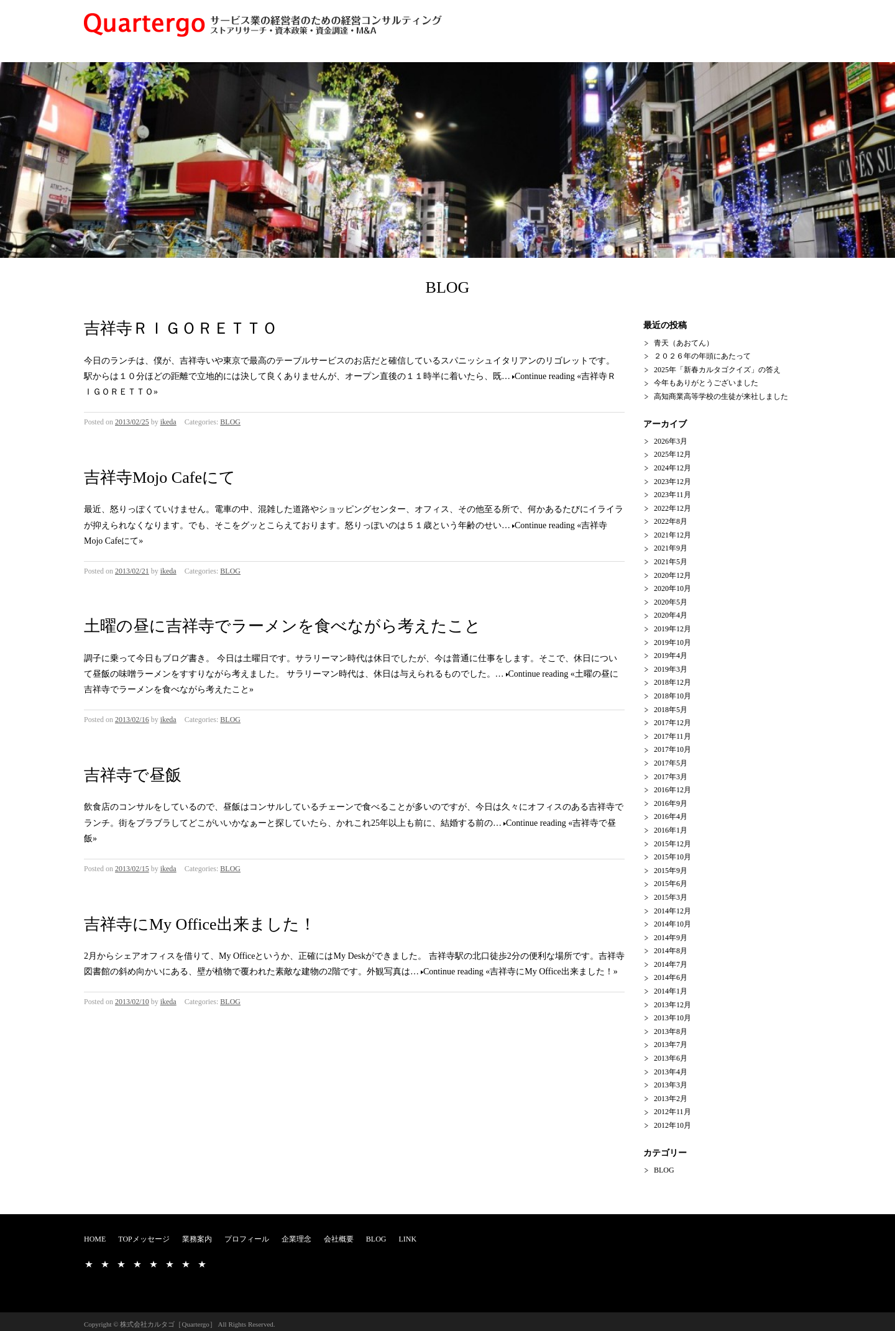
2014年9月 (670, 937)
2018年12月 (672, 682)
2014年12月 (672, 911)
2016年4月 (670, 816)
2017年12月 (672, 722)
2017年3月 (670, 776)
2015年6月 (670, 883)
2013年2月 (670, 1098)
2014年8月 (670, 950)
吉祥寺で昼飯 (132, 775)
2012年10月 (672, 1125)
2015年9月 (670, 870)
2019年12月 (672, 628)
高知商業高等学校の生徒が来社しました (721, 396)
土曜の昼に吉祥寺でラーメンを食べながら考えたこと (282, 626)
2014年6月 (670, 977)
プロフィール (246, 1239)
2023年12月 (672, 481)
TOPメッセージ (143, 1239)
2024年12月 (672, 468)
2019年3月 (670, 669)
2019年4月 (670, 655)
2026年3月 (670, 441)
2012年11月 (672, 1111)
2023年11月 (672, 494)
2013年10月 (672, 1017)
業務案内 (197, 1239)
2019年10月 (672, 642)
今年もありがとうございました (706, 382)
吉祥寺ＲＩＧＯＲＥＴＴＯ (181, 328)
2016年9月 (670, 803)
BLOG (230, 422)
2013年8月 (670, 1031)
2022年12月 (672, 508)
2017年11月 (672, 736)
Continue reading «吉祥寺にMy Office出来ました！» (520, 971)
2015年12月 (672, 843)
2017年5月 (670, 763)
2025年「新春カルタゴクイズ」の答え (717, 369)
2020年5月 (670, 602)
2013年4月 (670, 1072)
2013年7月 (670, 1044)
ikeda (168, 422)
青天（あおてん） (684, 343)
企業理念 (296, 1239)
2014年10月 (672, 924)
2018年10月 (672, 696)
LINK (407, 1239)
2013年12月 (672, 1004)
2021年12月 (672, 535)
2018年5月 (670, 709)
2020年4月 (670, 615)
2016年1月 (670, 830)
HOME (95, 1239)
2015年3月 (670, 897)
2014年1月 (670, 991)
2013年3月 (670, 1085)
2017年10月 (672, 749)
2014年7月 (670, 964)
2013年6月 (670, 1058)
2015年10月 (672, 857)
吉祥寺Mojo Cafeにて (160, 478)
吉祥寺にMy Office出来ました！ (200, 924)
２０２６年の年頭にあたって (702, 356)
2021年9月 (670, 548)
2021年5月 (670, 561)
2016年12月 (672, 789)
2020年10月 (672, 588)
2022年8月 (670, 521)
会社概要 (339, 1239)
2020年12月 (672, 575)
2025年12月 (672, 454)
